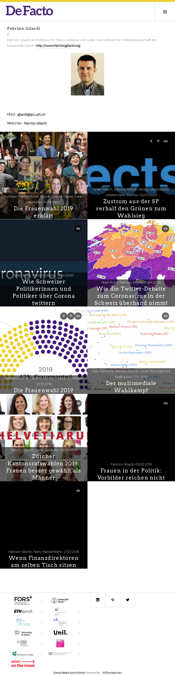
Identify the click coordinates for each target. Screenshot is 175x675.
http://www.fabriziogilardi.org (58, 45)
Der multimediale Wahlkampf (131, 386)
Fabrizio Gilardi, (131, 464)
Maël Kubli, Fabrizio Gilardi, (43, 275)
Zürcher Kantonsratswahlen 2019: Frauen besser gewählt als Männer (43, 467)
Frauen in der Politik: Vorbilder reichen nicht (131, 474)
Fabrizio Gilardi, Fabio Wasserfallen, (44, 551)
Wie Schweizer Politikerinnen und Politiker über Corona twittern (44, 292)
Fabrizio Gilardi (35, 123)
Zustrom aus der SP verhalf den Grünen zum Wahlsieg (131, 208)
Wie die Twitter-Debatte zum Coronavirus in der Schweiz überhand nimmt (131, 296)
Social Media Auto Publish (69, 672)
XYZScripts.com (112, 672)
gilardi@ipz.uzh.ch (31, 114)
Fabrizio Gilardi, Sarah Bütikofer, (44, 450)
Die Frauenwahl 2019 (43, 390)
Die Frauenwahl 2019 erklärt (43, 212)
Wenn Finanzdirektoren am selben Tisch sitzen (44, 561)
